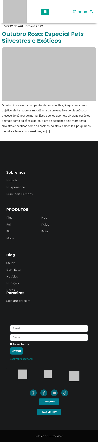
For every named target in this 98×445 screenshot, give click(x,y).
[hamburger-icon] (45, 12)
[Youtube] (80, 11)
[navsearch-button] (91, 8)
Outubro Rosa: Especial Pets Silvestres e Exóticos (43, 37)
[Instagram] (74, 11)
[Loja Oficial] (85, 11)
